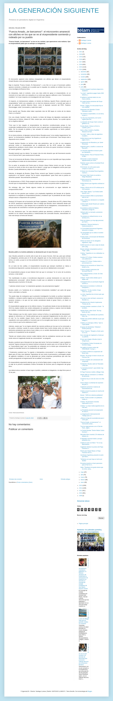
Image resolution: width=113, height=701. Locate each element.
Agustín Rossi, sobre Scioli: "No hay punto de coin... (90, 311)
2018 (80, 59)
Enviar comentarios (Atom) (24, 482)
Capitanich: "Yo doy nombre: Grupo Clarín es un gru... (90, 290)
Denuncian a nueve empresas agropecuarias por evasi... (89, 159)
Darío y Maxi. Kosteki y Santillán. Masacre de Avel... (89, 130)
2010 (80, 493)
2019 (80, 57)
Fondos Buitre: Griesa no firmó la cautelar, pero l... (90, 126)
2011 (80, 490)
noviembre (84, 74)
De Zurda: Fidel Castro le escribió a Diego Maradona (90, 176)
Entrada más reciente (15, 479)
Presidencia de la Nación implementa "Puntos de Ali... (91, 303)
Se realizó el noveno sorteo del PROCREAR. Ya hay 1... (89, 348)
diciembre (84, 71)
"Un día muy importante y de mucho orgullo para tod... (90, 118)
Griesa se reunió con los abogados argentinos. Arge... (90, 241)
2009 (80, 495)
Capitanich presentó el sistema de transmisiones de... (90, 387)
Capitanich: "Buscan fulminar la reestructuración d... (89, 225)
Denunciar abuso (83, 501)
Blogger (89, 691)
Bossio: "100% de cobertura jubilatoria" (91, 395)
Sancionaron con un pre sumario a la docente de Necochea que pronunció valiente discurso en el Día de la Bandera (84, 654)
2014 (80, 69)
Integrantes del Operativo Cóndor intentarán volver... (90, 110)
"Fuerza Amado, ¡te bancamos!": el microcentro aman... (90, 423)
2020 (80, 54)
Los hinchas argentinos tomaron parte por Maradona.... (91, 151)
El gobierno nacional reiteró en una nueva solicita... (90, 98)
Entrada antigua (65, 479)
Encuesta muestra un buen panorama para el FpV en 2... (91, 464)
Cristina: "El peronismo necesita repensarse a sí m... (89, 402)
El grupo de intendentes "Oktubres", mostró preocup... (90, 327)
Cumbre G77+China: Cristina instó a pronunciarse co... (90, 262)
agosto (83, 82)
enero (82, 482)
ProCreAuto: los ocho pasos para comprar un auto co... (90, 167)
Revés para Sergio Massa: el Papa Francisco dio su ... (90, 451)
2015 (80, 67)
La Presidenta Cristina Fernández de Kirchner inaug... (91, 344)
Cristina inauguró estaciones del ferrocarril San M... (89, 270)
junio (82, 87)
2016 (80, 64)
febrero (83, 479)
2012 (80, 488)
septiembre (84, 79)
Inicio (41, 479)
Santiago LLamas (86, 40)
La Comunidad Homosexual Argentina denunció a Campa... (91, 229)
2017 (80, 62)
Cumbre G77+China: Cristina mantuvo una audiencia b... (91, 258)
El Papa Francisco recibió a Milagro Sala (92, 372)
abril (82, 474)
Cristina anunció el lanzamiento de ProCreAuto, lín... (90, 180)
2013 (80, 485)
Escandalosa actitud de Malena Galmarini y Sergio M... (89, 208)
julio (82, 84)
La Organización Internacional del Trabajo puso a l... (90, 414)
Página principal (83, 523)
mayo (82, 472)
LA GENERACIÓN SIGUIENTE (54, 10)
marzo (83, 477)
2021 (80, 52)
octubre (83, 77)
